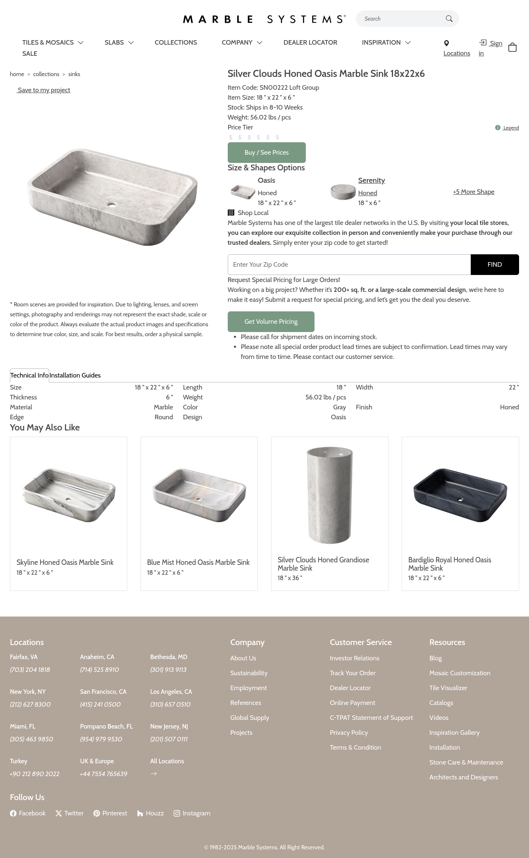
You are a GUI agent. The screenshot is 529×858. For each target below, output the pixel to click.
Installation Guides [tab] (75, 375)
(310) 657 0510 (170, 704)
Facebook (27, 813)
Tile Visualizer (448, 688)
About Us (243, 658)
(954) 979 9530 (101, 739)
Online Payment (352, 703)
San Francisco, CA (103, 691)
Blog (435, 658)
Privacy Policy (349, 732)
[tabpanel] (264, 402)
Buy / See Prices (267, 152)
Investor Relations (354, 658)
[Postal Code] (349, 264)
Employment (248, 688)
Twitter (69, 813)
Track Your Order (353, 673)
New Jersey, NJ (169, 726)
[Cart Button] (513, 49)
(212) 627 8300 (30, 704)
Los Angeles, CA (171, 691)
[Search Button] (449, 18)
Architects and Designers (463, 777)
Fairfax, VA (24, 657)
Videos (438, 718)
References (245, 703)
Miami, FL (23, 726)
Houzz (150, 813)
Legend (507, 127)
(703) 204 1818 (30, 670)
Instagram (192, 813)
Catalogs (441, 703)
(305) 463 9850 (31, 739)
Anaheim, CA (97, 657)
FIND (495, 264)
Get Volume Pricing (271, 321)
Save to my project (40, 90)
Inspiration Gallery (454, 732)
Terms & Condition (355, 747)
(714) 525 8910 (99, 670)
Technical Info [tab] (29, 375)
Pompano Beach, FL (106, 726)
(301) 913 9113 (168, 670)
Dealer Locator (350, 688)
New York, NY (28, 691)
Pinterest (110, 813)
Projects (241, 732)
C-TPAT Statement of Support (371, 718)
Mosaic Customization (460, 673)
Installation (444, 747)
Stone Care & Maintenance (466, 762)
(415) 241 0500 (100, 704)
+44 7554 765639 (104, 774)
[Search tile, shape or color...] (407, 18)
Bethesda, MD (169, 657)
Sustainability (248, 673)
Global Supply (249, 718)
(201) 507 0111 (169, 739)
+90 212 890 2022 (35, 774)
